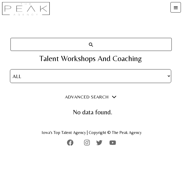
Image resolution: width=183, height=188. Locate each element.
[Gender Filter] (90, 76)
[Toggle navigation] (175, 7)
